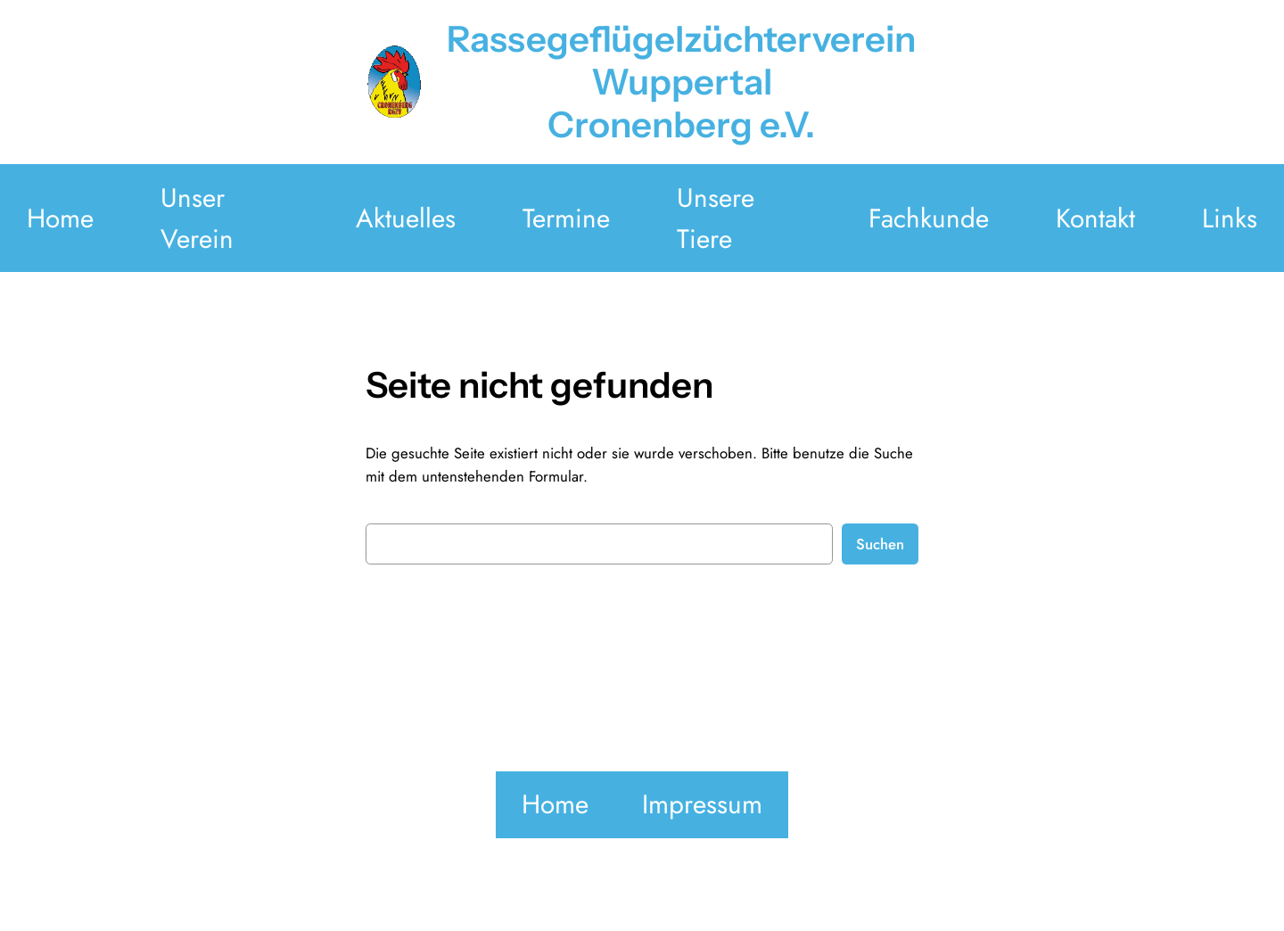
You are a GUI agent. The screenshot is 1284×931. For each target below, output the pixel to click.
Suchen (880, 544)
